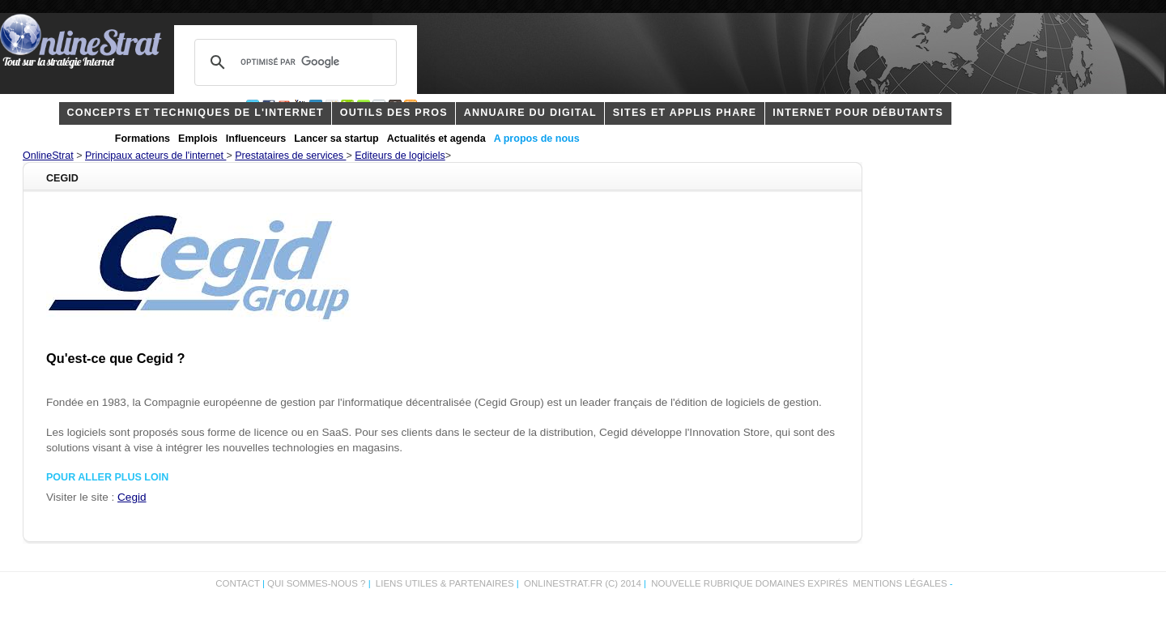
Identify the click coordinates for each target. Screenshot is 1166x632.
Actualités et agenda (436, 138)
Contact (237, 583)
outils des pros (394, 112)
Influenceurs (256, 138)
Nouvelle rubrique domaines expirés (749, 583)
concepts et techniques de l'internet (195, 112)
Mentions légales (900, 583)
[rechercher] (293, 62)
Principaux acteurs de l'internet (155, 155)
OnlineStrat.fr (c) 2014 (582, 583)
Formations (142, 138)
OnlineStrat (48, 155)
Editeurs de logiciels (400, 155)
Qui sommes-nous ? (317, 583)
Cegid (131, 497)
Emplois (198, 138)
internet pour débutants (857, 112)
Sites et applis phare (685, 112)
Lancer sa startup (336, 138)
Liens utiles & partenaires (445, 583)
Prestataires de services (290, 155)
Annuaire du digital (530, 112)
